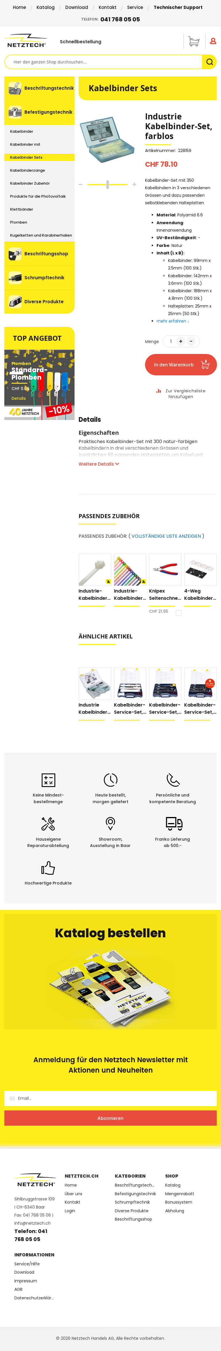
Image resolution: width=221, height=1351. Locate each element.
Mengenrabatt (179, 1194)
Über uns (73, 1194)
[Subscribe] (110, 1118)
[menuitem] (39, 88)
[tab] (90, 422)
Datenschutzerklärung (35, 1298)
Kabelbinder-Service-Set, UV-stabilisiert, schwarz (164, 709)
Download (76, 7)
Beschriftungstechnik (136, 1185)
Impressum (25, 1281)
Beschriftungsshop (133, 1219)
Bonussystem (178, 1202)
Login (70, 1211)
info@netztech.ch (32, 1223)
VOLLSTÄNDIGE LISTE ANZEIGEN (166, 536)
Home (19, 7)
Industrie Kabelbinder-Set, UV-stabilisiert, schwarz (94, 709)
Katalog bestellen (110, 933)
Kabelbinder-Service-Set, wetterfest (200, 709)
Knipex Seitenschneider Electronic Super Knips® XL (164, 595)
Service (135, 7)
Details (90, 420)
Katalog (46, 7)
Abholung (174, 1211)
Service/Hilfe (27, 1264)
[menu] (39, 195)
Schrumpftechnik (132, 1202)
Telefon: (110, 19)
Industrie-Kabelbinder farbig (128, 595)
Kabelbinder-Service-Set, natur (129, 709)
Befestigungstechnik (135, 1194)
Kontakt (108, 7)
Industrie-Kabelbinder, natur (93, 595)
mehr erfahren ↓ (173, 321)
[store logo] (25, 40)
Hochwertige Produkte (48, 883)
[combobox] (110, 62)
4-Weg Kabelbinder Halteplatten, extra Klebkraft (199, 595)
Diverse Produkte (131, 1211)
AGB (18, 1289)
